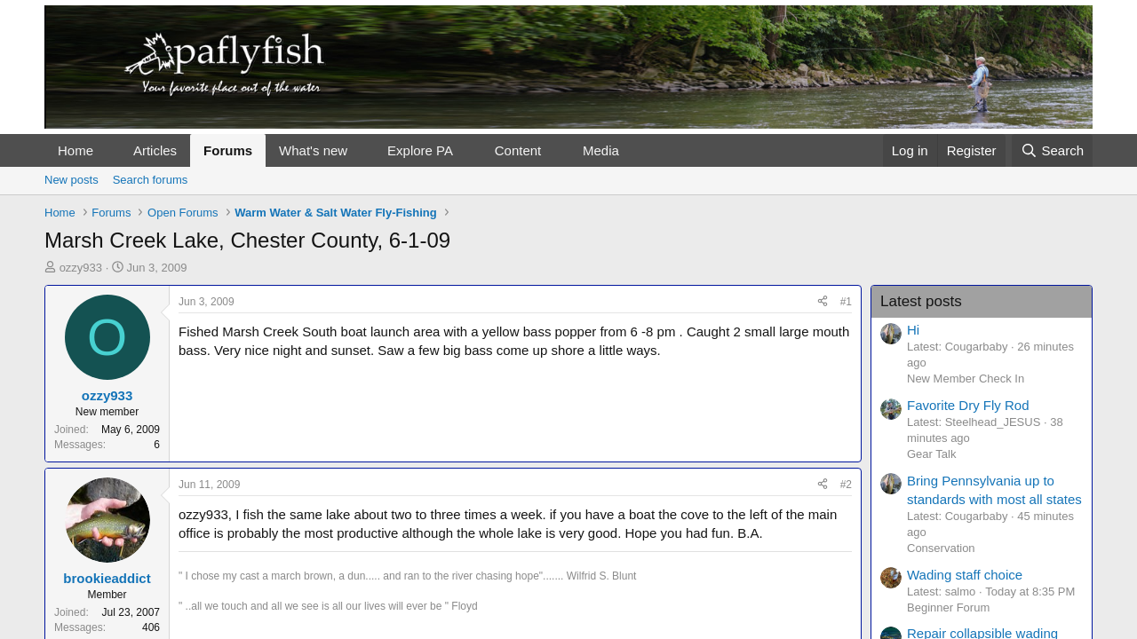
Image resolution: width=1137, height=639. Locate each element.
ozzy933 (81, 267)
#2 (846, 484)
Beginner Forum (948, 607)
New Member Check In (965, 378)
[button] (107, 150)
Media (601, 150)
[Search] (1052, 150)
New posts (71, 179)
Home (75, 150)
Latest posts (921, 301)
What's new (313, 150)
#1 (846, 302)
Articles (155, 150)
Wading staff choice (964, 574)
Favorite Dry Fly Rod (968, 405)
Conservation (941, 548)
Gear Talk (931, 454)
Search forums (150, 179)
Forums (227, 150)
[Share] (822, 302)
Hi (913, 329)
